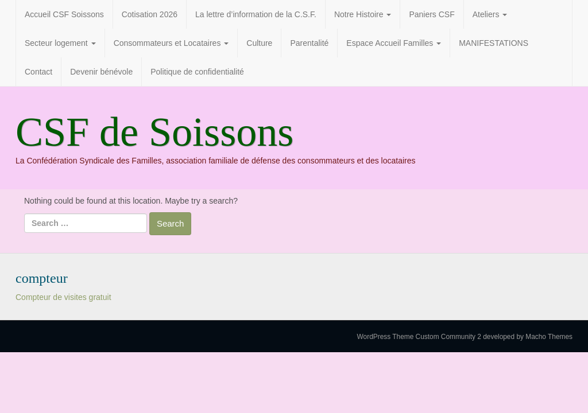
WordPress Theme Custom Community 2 (419, 337)
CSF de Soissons (154, 132)
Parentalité (309, 43)
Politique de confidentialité (197, 71)
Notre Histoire (362, 14)
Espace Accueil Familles (393, 43)
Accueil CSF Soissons (64, 14)
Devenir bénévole (101, 71)
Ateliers (490, 14)
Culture (259, 43)
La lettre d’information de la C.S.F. (255, 14)
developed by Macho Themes (527, 337)
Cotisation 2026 (149, 14)
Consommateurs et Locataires (171, 43)
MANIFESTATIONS (493, 43)
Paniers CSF (431, 14)
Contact (38, 71)
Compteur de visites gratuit (63, 297)
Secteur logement (60, 43)
